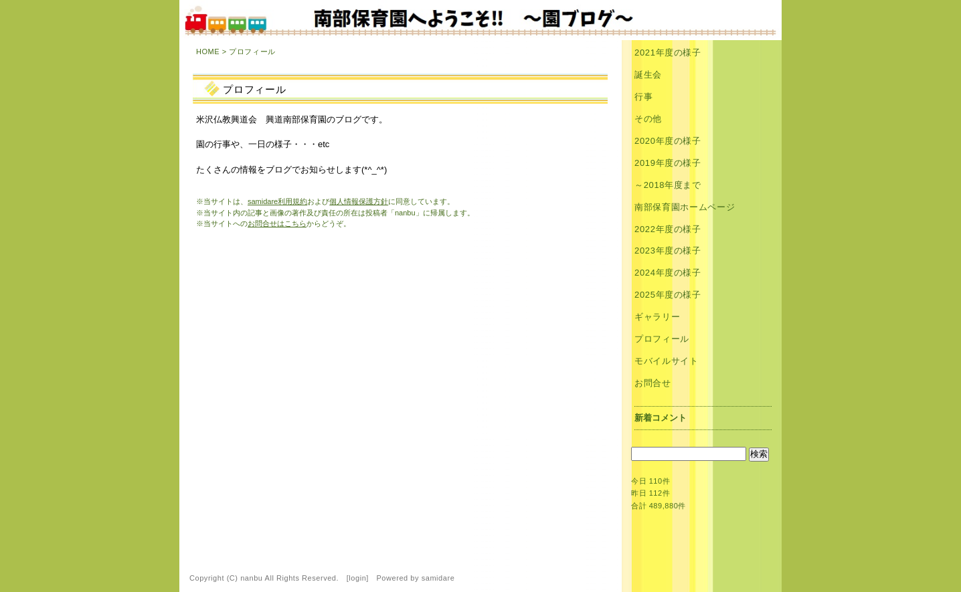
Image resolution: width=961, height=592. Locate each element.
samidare (438, 578)
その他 (648, 119)
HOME (208, 51)
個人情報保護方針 (358, 201)
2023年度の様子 (667, 250)
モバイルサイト (666, 361)
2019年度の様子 (667, 163)
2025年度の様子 (667, 295)
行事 (643, 97)
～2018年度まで (667, 185)
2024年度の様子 (667, 273)
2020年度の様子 (667, 141)
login (357, 578)
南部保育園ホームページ (684, 207)
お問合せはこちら (277, 223)
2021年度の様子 (667, 52)
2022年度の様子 (667, 229)
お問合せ (652, 383)
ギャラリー (657, 317)
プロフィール (661, 339)
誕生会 (648, 75)
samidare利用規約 (277, 201)
